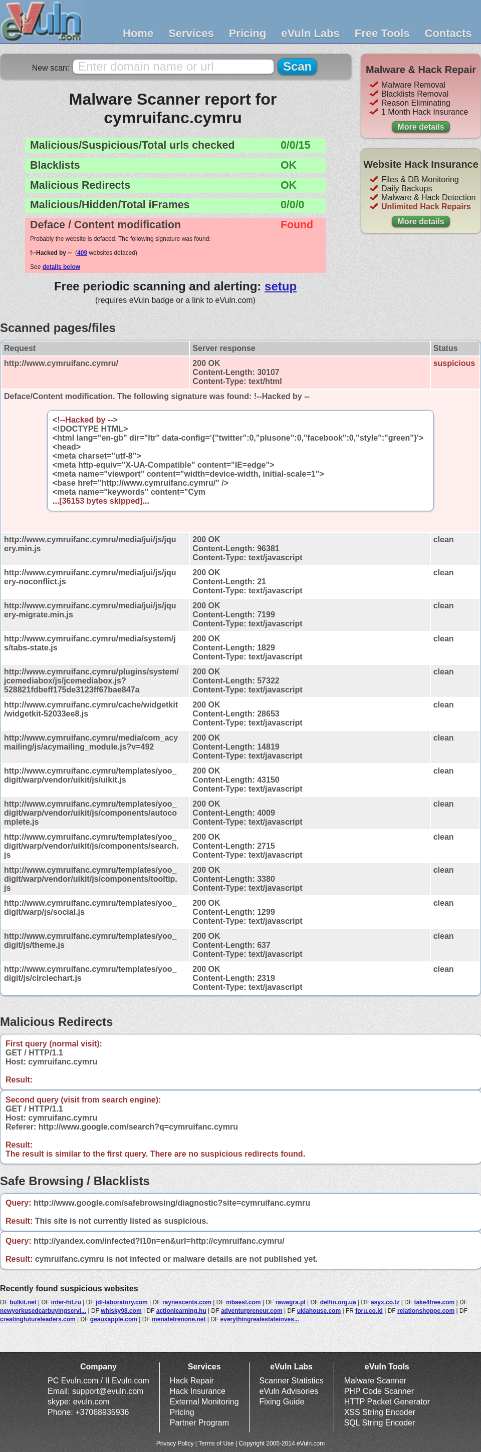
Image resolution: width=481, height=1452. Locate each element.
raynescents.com (186, 1302)
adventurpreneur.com (252, 1310)
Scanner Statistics (292, 1380)
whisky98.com (121, 1310)
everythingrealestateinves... (259, 1319)
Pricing (248, 33)
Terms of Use (216, 1443)
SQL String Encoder (379, 1422)
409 (82, 252)
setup (281, 286)
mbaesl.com (243, 1302)
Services (191, 33)
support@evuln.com (108, 1391)
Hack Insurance (197, 1391)
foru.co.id (369, 1310)
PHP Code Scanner (379, 1391)
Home (138, 33)
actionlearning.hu (181, 1310)
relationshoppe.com (425, 1310)
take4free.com (434, 1302)
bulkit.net (23, 1302)
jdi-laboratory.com (122, 1302)
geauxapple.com (113, 1319)
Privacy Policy (175, 1443)
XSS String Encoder (379, 1412)
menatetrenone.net (178, 1319)
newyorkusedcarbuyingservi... (43, 1310)
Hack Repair (192, 1380)
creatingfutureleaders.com (38, 1319)
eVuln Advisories (289, 1391)
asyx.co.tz (385, 1302)
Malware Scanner (375, 1380)
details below (61, 266)
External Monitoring (204, 1401)
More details (420, 127)
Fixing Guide (282, 1401)
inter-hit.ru (66, 1302)
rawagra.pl (291, 1302)
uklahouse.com (319, 1310)
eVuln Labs (310, 33)
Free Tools (382, 33)
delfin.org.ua (338, 1302)
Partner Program (199, 1422)
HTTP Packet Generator (387, 1401)
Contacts (447, 33)
